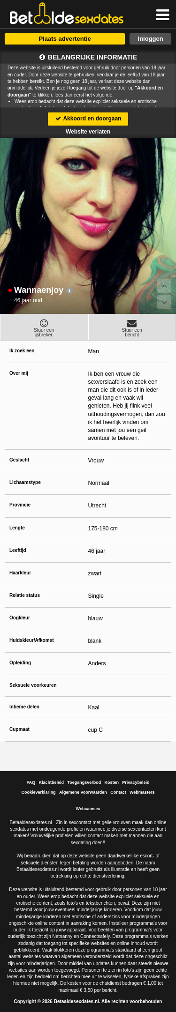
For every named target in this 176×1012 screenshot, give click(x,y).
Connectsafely (95, 936)
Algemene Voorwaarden (83, 792)
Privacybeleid (135, 782)
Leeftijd (17, 550)
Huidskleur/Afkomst (31, 640)
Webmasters (142, 792)
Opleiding (20, 662)
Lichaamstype (25, 482)
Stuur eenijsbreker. (44, 328)
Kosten (112, 782)
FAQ (31, 782)
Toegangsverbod (84, 782)
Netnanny (63, 936)
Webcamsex (88, 808)
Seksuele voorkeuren (33, 685)
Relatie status (24, 595)
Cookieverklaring (39, 792)
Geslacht (19, 459)
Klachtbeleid (51, 782)
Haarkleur (20, 572)
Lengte (17, 527)
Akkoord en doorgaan (88, 118)
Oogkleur (19, 617)
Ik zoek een (21, 350)
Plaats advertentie (64, 38)
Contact (118, 792)
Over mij (18, 373)
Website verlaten (88, 131)
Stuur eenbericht (132, 328)
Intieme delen (24, 706)
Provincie (20, 504)
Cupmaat (19, 729)
